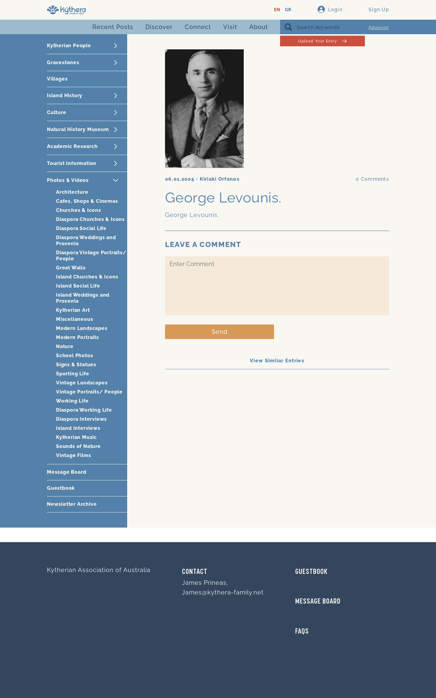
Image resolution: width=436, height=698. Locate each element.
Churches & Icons (78, 210)
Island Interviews (78, 428)
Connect (198, 27)
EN (277, 10)
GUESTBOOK (311, 572)
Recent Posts (112, 27)
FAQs (302, 631)
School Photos (74, 355)
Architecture (72, 192)
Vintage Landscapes (81, 383)
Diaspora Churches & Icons (90, 219)
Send (220, 331)
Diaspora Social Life (81, 228)
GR (288, 10)
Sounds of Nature (78, 446)
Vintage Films (73, 455)
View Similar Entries (277, 361)
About (258, 27)
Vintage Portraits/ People (89, 392)
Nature (65, 346)
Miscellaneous (74, 319)
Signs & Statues (76, 364)
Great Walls (71, 268)
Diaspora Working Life (84, 410)
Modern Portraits (77, 337)
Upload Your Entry (322, 41)
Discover (159, 27)
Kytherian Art (73, 310)
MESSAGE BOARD (318, 601)
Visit (230, 27)
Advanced (378, 27)
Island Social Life (78, 286)
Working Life (72, 401)
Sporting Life (72, 374)
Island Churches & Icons (87, 277)
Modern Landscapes (81, 328)
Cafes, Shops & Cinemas (87, 201)
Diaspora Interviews (81, 419)
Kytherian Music (76, 437)
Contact (194, 572)
